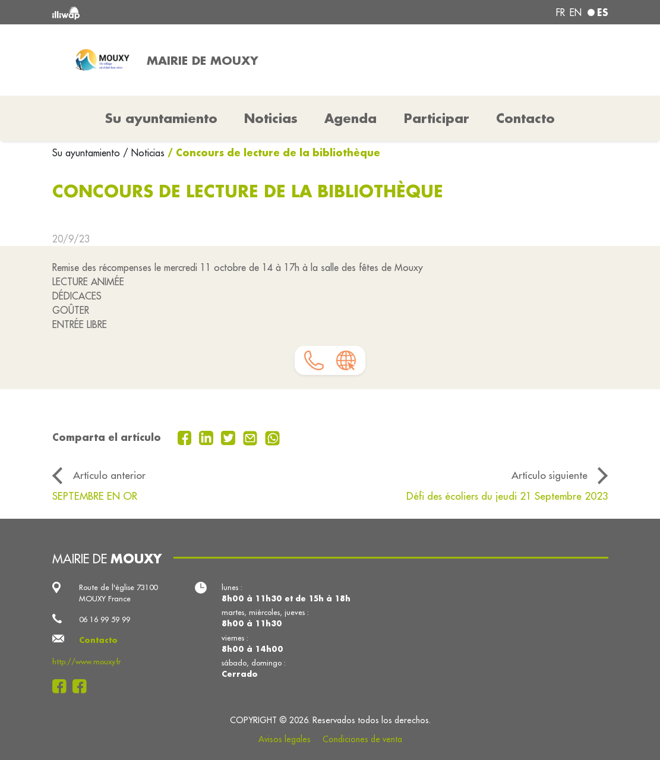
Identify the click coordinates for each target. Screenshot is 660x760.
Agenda (350, 118)
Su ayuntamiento (87, 153)
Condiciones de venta (362, 739)
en (576, 12)
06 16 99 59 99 (104, 619)
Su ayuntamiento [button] (161, 118)
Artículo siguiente (549, 475)
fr (560, 12)
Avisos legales (284, 739)
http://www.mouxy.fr (86, 661)
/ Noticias (144, 153)
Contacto (525, 118)
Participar (436, 118)
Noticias (271, 118)
